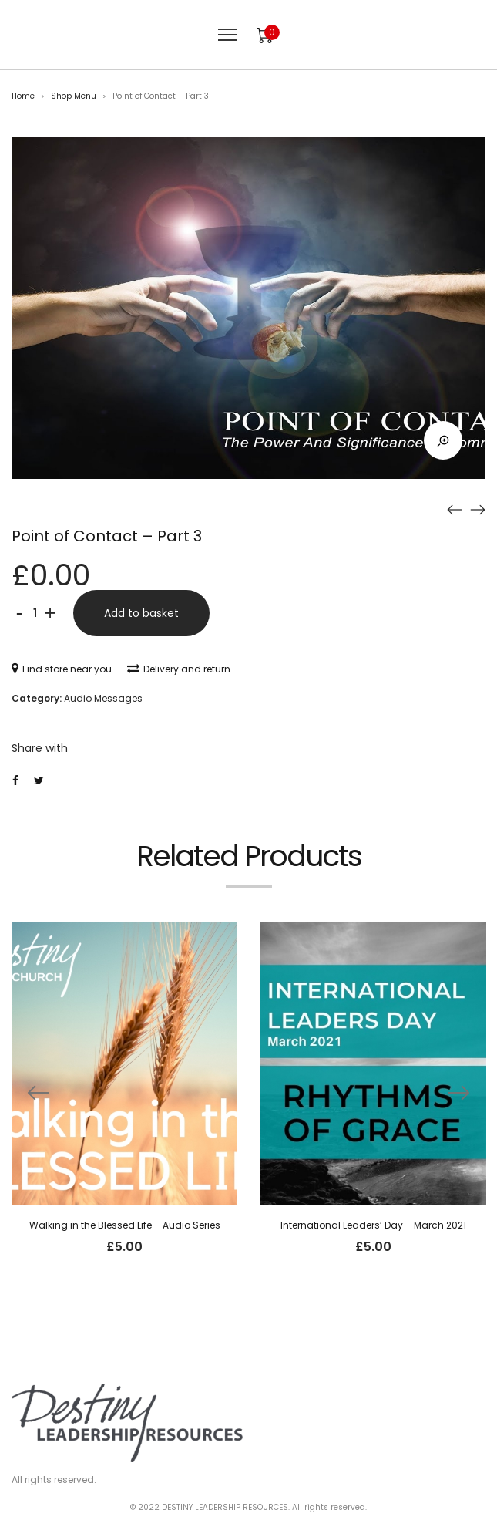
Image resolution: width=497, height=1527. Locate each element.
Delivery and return (178, 669)
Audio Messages (103, 698)
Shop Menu (73, 96)
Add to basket (141, 613)
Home (23, 96)
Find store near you (62, 669)
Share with (40, 748)
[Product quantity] (35, 613)
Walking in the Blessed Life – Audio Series (124, 1225)
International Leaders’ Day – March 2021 (373, 1225)
